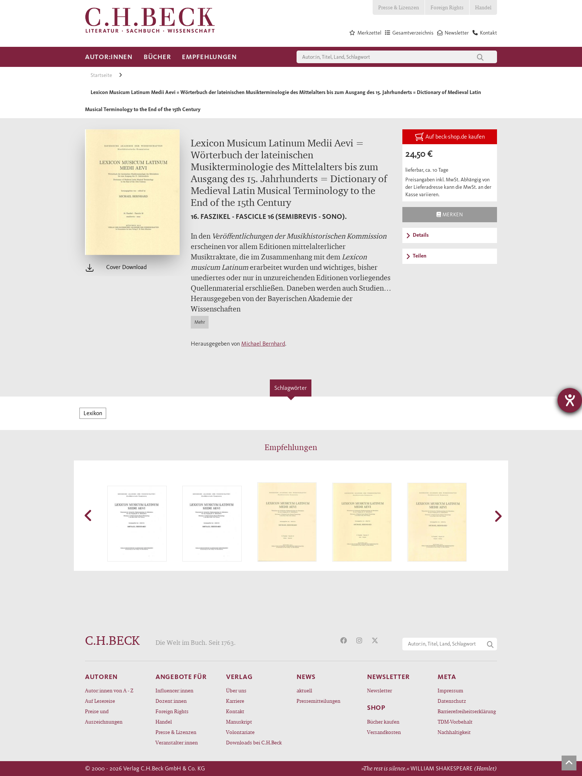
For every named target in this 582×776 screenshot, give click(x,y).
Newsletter (379, 690)
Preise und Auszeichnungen (103, 716)
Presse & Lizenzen (398, 7)
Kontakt (235, 711)
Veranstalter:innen (177, 742)
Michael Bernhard (263, 343)
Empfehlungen (209, 57)
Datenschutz (452, 701)
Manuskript (239, 721)
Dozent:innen (171, 701)
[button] (89, 515)
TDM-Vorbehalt (455, 721)
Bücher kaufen (383, 721)
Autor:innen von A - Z (109, 690)
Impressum (450, 690)
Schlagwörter (290, 387)
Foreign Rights (447, 7)
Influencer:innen (174, 690)
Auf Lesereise (100, 701)
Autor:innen (109, 57)
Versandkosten (384, 732)
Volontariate (240, 732)
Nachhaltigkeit (454, 732)
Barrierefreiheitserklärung (467, 711)
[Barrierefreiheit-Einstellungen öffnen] (570, 400)
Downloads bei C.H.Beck (254, 742)
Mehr (199, 322)
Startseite (102, 75)
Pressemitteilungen (318, 701)
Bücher (157, 57)
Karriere (235, 701)
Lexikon (93, 413)
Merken (449, 214)
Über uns (236, 690)
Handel (483, 7)
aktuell (304, 690)
